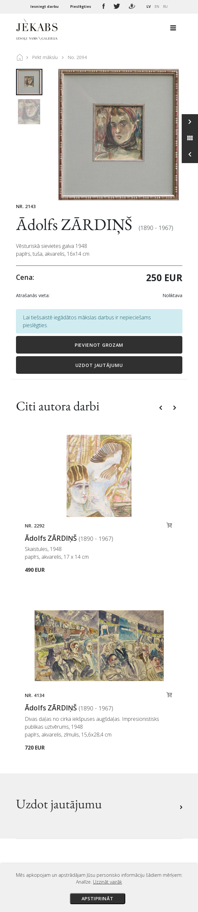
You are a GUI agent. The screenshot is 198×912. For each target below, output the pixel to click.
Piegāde (114, 729)
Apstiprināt (98, 898)
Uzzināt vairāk (107, 882)
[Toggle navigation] (173, 29)
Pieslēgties (81, 6)
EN (157, 6)
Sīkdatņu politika (124, 757)
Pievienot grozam (99, 345)
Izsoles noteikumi (125, 711)
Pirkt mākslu (45, 57)
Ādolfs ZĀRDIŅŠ (75, 224)
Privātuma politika (126, 748)
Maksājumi (117, 720)
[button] (161, 407)
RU (165, 6)
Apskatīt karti (40, 805)
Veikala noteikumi (126, 738)
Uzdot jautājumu (99, 365)
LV (148, 6)
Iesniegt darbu (45, 6)
